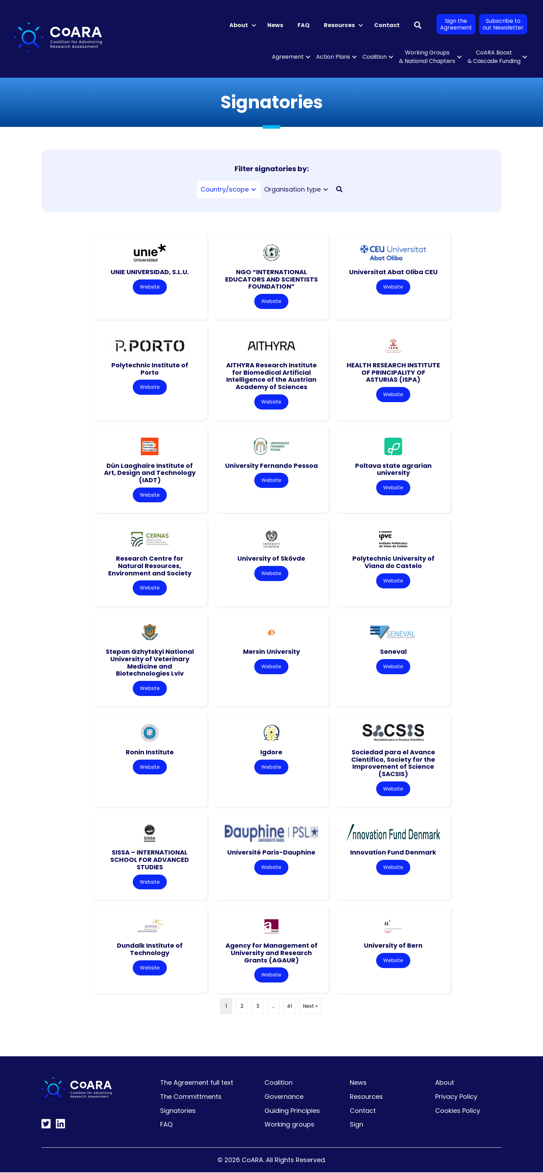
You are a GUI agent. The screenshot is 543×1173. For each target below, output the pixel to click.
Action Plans (333, 57)
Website (150, 286)
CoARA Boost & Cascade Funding (494, 57)
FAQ (303, 25)
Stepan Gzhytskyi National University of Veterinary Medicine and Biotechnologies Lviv (150, 662)
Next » (310, 1006)
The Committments (191, 1097)
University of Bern (393, 946)
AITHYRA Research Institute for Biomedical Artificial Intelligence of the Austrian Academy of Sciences (271, 376)
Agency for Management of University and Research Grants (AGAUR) (271, 953)
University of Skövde (271, 558)
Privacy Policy (456, 1097)
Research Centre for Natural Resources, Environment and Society (149, 566)
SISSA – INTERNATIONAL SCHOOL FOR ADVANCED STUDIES (149, 860)
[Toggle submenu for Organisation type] (325, 190)
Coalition (374, 57)
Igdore (271, 752)
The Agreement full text (196, 1083)
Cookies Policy (457, 1111)
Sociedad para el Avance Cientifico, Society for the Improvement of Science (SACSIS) (393, 763)
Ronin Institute (150, 752)
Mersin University (271, 651)
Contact (387, 25)
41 (289, 1006)
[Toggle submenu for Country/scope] (253, 190)
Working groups (289, 1125)
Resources (339, 25)
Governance (283, 1097)
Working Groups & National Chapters (427, 57)
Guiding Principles (292, 1111)
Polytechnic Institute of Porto (149, 369)
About (238, 25)
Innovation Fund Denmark (393, 853)
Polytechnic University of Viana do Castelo (393, 562)
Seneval (393, 651)
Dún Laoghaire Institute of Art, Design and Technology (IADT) (150, 472)
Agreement (288, 57)
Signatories (178, 1111)
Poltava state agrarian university (393, 469)
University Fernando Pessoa (271, 465)
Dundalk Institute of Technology (150, 950)
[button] (254, 25)
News (275, 25)
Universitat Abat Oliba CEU (393, 272)
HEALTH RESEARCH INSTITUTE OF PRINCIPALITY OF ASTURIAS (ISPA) (393, 372)
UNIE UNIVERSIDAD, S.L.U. (150, 272)
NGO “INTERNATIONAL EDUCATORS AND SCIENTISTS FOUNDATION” (271, 279)
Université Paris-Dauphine (271, 853)
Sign (356, 1125)
